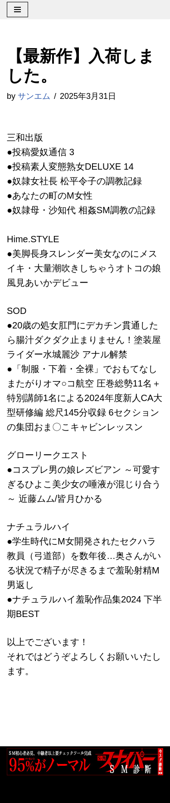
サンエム (34, 96)
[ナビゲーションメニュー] (17, 9)
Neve (17, 792)
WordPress (108, 792)
